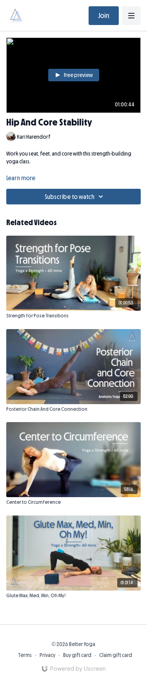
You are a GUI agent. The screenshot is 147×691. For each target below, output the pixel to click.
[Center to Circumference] (73, 502)
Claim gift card (115, 655)
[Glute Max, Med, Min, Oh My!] (73, 596)
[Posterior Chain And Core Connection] (73, 409)
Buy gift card (77, 655)
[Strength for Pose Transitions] (73, 316)
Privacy (47, 655)
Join (103, 15)
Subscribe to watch (75, 196)
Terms (25, 655)
